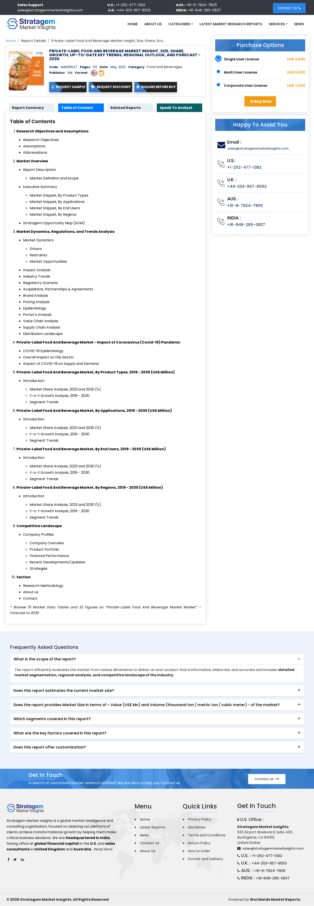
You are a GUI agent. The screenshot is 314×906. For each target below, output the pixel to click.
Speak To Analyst (176, 107)
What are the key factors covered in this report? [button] (59, 733)
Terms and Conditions (207, 835)
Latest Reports (152, 827)
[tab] (157, 659)
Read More (103, 849)
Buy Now (261, 101)
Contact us (266, 779)
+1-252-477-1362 (130, 4)
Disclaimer (197, 827)
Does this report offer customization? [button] (49, 747)
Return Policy (199, 843)
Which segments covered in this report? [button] (52, 719)
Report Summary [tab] (28, 107)
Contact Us (289, 8)
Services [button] (277, 24)
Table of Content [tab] (78, 107)
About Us (153, 24)
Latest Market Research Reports (231, 24)
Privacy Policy (199, 819)
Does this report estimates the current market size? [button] (63, 690)
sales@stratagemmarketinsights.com (50, 10)
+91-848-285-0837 (204, 10)
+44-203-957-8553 (134, 10)
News (299, 24)
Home (133, 24)
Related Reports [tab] (126, 107)
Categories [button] (179, 24)
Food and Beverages (164, 66)
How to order (199, 851)
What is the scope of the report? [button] (44, 659)
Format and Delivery (205, 859)
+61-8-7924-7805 (201, 4)
